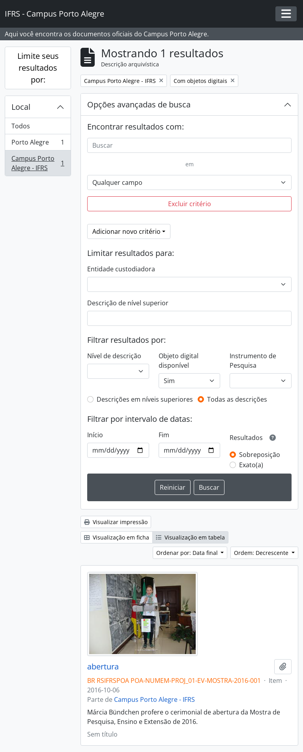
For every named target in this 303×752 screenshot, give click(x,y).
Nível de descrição (114, 356)
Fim (164, 435)
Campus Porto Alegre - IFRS (37, 163)
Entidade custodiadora (121, 269)
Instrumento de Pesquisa (253, 361)
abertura (103, 666)
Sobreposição (259, 454)
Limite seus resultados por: (38, 68)
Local (20, 107)
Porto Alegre (37, 143)
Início (95, 435)
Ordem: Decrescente (262, 552)
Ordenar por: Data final (187, 552)
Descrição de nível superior (127, 303)
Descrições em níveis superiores (145, 399)
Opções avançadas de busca (139, 104)
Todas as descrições (237, 399)
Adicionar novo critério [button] (126, 231)
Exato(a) (251, 465)
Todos (20, 126)
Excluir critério (189, 203)
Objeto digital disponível (178, 361)
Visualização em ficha (116, 537)
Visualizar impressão (116, 522)
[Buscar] (189, 145)
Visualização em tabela (190, 537)
